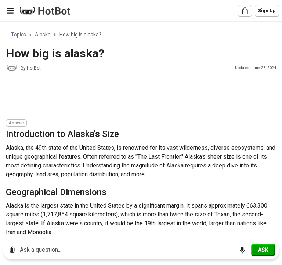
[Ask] (263, 250)
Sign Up (267, 10)
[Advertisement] (139, 96)
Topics (18, 35)
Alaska (43, 35)
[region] (141, 128)
